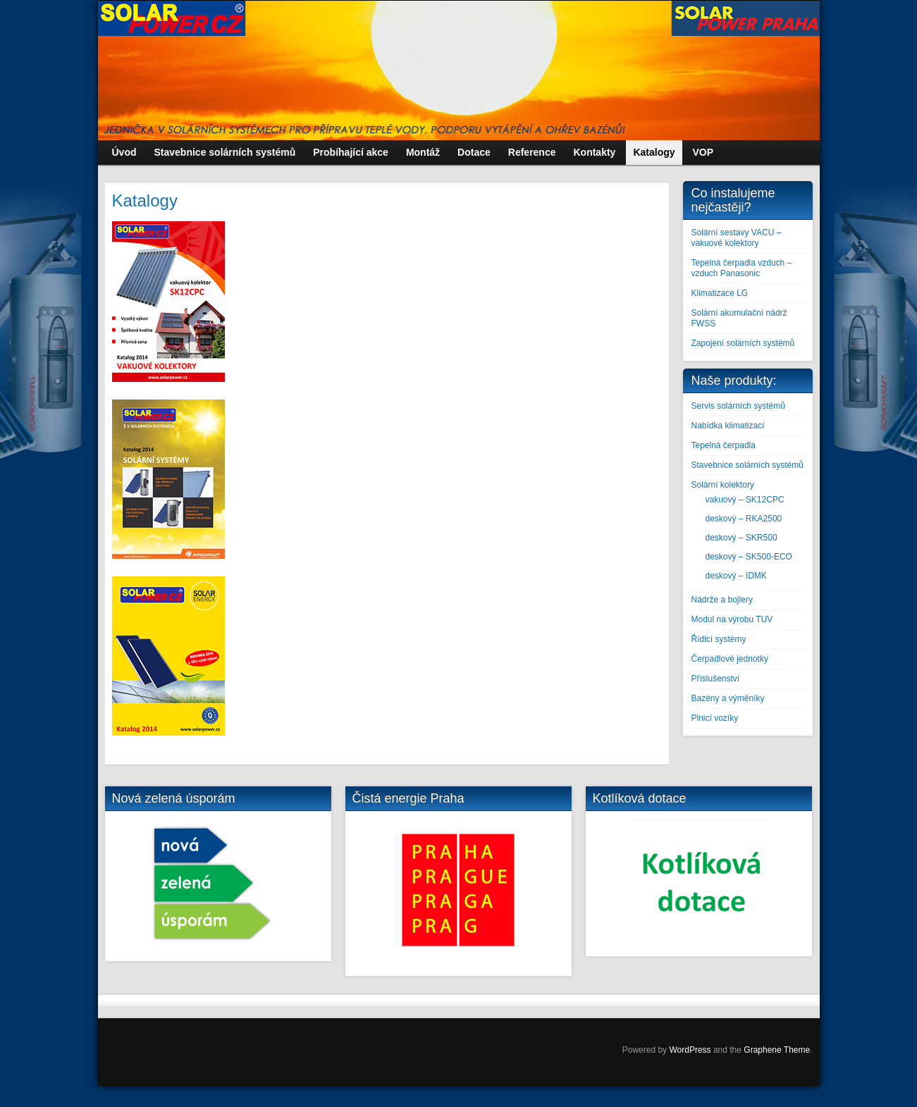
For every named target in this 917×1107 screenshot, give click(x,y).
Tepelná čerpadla (723, 445)
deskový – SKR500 (741, 538)
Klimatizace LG (720, 293)
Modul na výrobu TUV (732, 619)
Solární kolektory (722, 485)
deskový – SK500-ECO (749, 557)
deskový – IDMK (736, 576)
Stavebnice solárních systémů (747, 465)
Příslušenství (715, 679)
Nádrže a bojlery (722, 600)
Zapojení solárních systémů (743, 343)
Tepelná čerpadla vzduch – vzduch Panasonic (741, 268)
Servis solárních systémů (738, 406)
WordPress (689, 1050)
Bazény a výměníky (728, 698)
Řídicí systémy (718, 639)
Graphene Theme (777, 1050)
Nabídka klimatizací (728, 426)
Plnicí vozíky (715, 718)
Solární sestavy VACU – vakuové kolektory (736, 238)
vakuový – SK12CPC (745, 500)
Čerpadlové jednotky (729, 659)
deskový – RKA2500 (744, 519)
